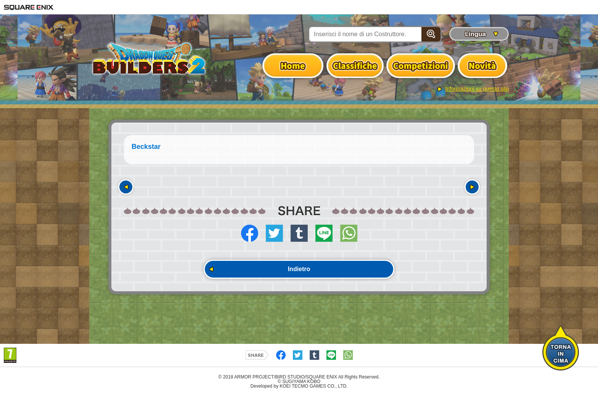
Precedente (125, 187)
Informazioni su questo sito (477, 89)
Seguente (472, 187)
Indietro (299, 269)
